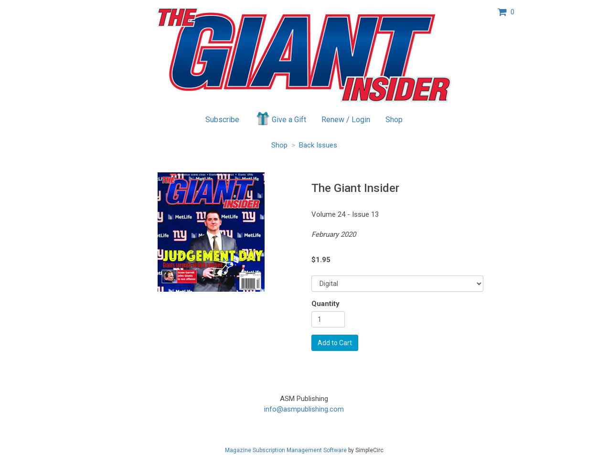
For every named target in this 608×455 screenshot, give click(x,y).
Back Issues (318, 145)
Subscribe (222, 119)
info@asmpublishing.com (304, 409)
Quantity (325, 303)
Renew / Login (345, 119)
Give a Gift (281, 118)
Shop (394, 119)
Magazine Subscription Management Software (286, 450)
